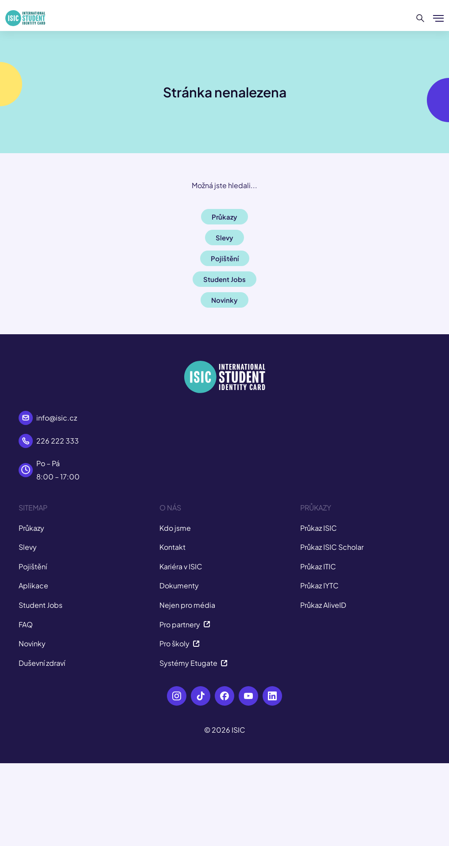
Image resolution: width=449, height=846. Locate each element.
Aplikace (33, 585)
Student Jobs (40, 605)
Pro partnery (184, 624)
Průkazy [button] (224, 216)
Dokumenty (179, 585)
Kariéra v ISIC (180, 566)
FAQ (26, 624)
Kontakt (172, 547)
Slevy (28, 547)
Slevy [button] (224, 237)
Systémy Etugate (193, 663)
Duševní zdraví (42, 663)
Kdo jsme (175, 528)
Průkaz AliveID (323, 605)
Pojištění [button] (225, 258)
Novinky (32, 643)
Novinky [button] (224, 300)
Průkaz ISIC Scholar (332, 547)
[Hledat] (420, 18)
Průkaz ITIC (318, 566)
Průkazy (31, 528)
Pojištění (33, 566)
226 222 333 (57, 440)
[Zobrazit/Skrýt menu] (438, 18)
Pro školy (179, 643)
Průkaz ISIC (318, 528)
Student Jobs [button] (224, 279)
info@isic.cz (56, 417)
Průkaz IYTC (319, 585)
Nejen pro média (187, 605)
